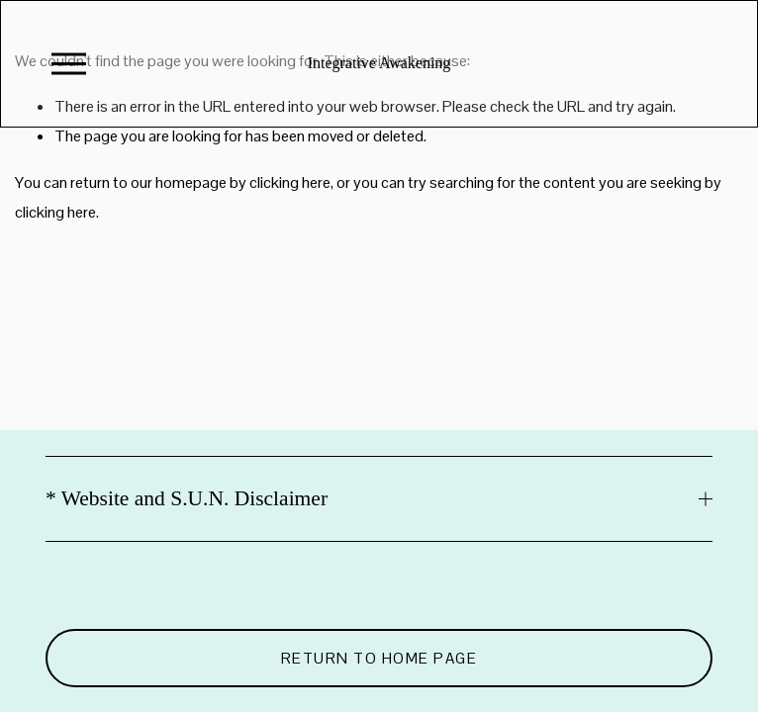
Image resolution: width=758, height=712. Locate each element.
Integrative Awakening (379, 62)
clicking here (290, 182)
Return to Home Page (379, 658)
